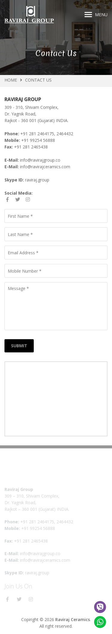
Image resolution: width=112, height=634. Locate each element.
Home (10, 80)
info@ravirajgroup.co (40, 160)
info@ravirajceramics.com (45, 166)
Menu (96, 14)
